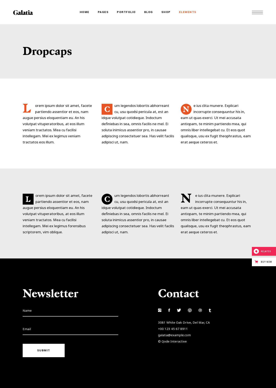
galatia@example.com (174, 335)
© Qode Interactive (172, 341)
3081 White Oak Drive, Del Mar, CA (184, 322)
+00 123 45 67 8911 (173, 329)
